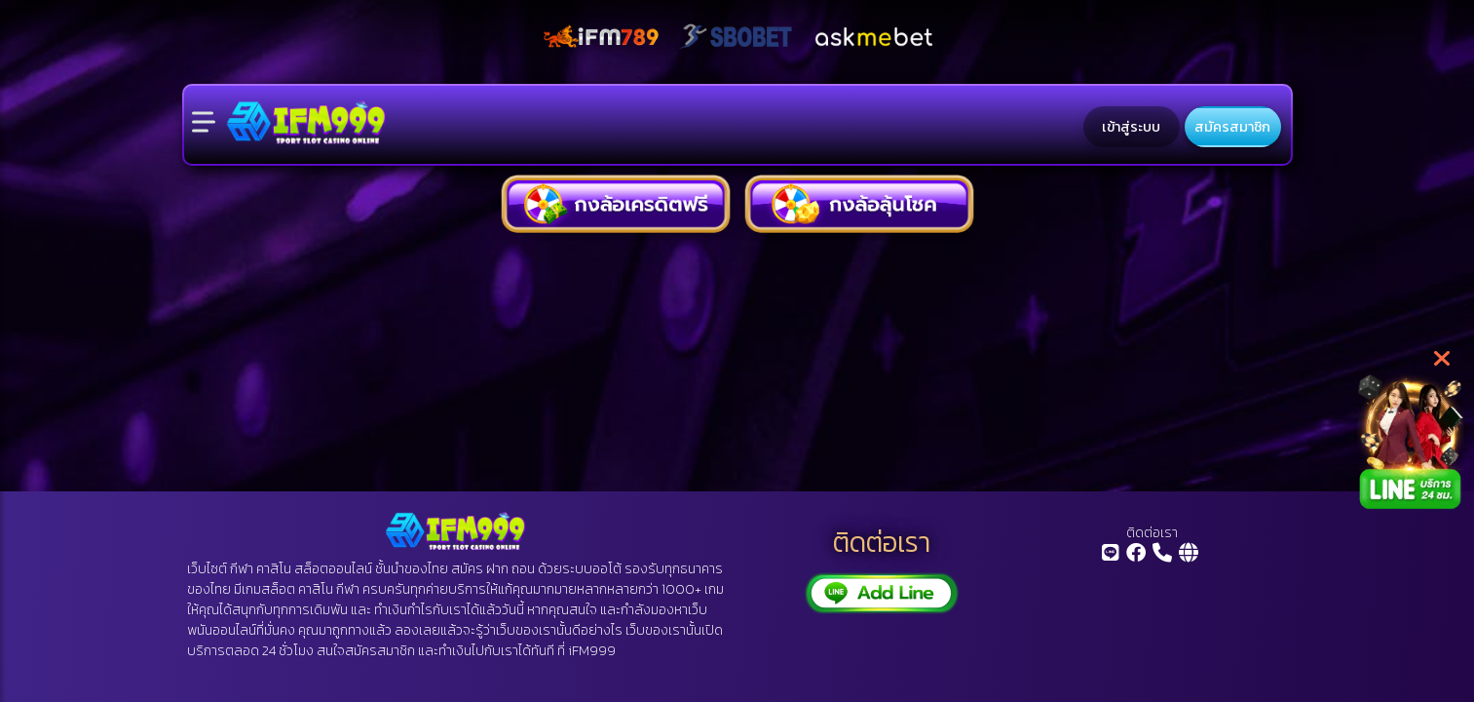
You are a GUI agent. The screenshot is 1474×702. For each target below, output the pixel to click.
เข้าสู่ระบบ (1131, 126)
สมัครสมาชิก (1232, 126)
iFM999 (592, 651)
